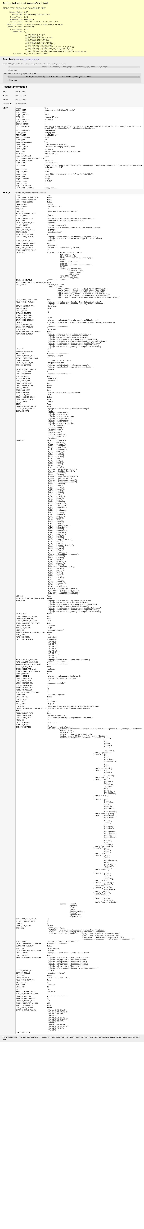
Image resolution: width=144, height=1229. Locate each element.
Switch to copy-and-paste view (27, 63)
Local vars (12, 74)
